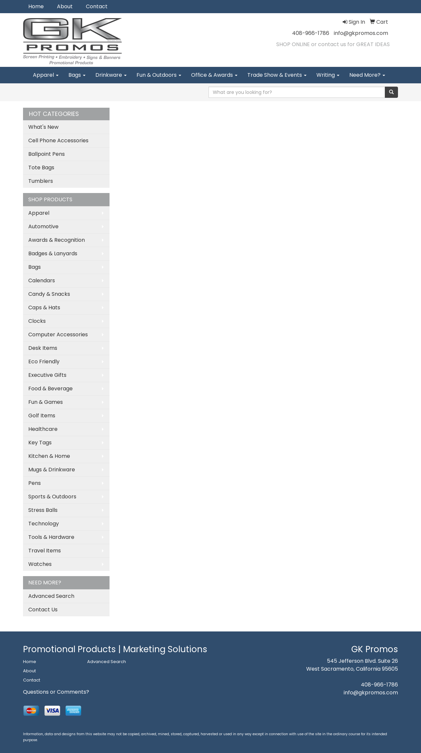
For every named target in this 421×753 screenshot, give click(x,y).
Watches (40, 564)
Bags (77, 75)
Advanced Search (51, 596)
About (65, 6)
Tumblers (40, 181)
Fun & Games (45, 402)
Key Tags (40, 442)
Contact (97, 6)
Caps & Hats (44, 307)
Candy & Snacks (49, 294)
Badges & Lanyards (52, 253)
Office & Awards (214, 75)
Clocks (37, 321)
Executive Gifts (47, 375)
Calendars (41, 280)
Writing (327, 75)
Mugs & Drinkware (51, 469)
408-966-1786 (310, 33)
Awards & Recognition (56, 240)
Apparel (46, 75)
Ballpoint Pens (46, 154)
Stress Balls (43, 510)
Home (36, 6)
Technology (43, 523)
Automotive (43, 226)
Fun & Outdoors (158, 75)
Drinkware (111, 75)
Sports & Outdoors (52, 496)
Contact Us (43, 609)
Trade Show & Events (277, 75)
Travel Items (44, 550)
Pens (34, 483)
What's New (43, 127)
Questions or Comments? (56, 692)
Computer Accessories (58, 334)
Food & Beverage (50, 388)
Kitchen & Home (49, 456)
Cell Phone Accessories (58, 140)
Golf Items (41, 415)
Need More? (367, 75)
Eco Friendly (44, 361)
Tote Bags (41, 167)
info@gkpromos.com (361, 33)
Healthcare (43, 429)
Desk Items (42, 348)
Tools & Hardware (51, 537)
